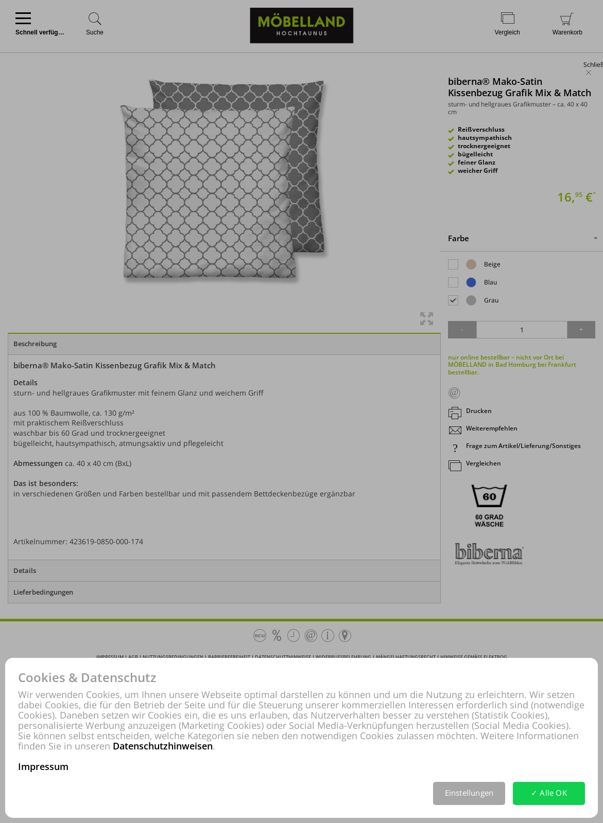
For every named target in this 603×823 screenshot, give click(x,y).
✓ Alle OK (549, 793)
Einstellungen (469, 793)
